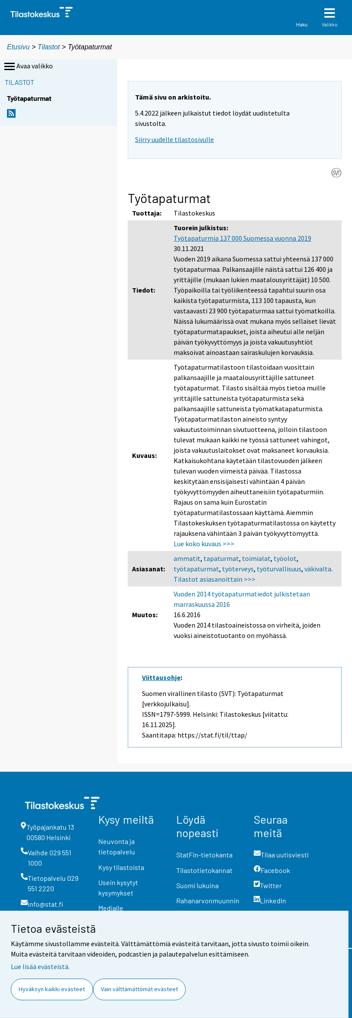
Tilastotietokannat (204, 870)
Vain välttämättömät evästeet (139, 989)
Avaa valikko (28, 67)
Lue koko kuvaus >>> (204, 543)
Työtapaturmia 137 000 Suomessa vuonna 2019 (242, 238)
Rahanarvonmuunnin (207, 900)
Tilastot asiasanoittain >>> (214, 579)
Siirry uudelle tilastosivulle (174, 139)
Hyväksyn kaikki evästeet (52, 989)
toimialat (256, 558)
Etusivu (18, 47)
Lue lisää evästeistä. (40, 966)
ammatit (187, 558)
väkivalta (317, 568)
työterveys (238, 568)
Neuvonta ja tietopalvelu (116, 846)
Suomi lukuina (197, 885)
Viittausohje (161, 677)
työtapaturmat (196, 568)
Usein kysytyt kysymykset (118, 887)
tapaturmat (221, 558)
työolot (285, 558)
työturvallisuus (279, 568)
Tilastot (49, 47)
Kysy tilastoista (121, 867)
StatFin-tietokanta (204, 854)
